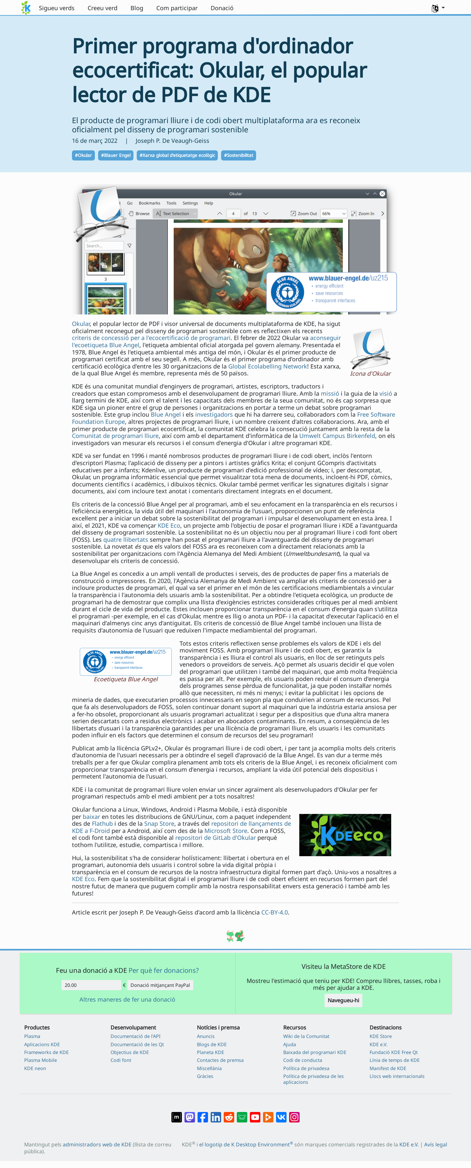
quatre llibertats (125, 539)
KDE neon (35, 1068)
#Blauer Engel (116, 155)
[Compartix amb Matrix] (176, 1114)
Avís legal (435, 1144)
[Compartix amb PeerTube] (268, 1114)
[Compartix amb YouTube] (255, 1114)
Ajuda (289, 1044)
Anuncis (206, 1036)
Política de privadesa (306, 1068)
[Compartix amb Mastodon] (189, 1114)
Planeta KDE (210, 1052)
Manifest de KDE (388, 1068)
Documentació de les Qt (137, 1044)
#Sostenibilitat (238, 155)
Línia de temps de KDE (395, 1060)
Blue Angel (166, 414)
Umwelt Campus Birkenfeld (337, 436)
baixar (91, 816)
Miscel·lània (209, 1068)
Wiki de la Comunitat (306, 1036)
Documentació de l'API (136, 1036)
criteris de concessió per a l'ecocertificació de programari (151, 338)
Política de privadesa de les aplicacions (313, 1079)
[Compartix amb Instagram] (294, 1114)
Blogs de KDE (212, 1044)
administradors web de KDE (97, 1144)
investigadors (214, 414)
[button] (438, 8)
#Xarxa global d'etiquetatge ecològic (177, 155)
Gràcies (205, 1076)
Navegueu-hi (343, 1000)
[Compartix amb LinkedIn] (216, 1114)
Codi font (121, 1060)
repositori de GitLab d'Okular (215, 837)
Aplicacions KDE (42, 1044)
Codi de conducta (302, 1060)
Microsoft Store (225, 831)
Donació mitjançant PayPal (160, 985)
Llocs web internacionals (397, 1076)
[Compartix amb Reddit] (229, 1114)
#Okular (83, 155)
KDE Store (381, 1036)
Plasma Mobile (40, 1060)
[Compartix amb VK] (281, 1114)
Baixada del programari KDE (314, 1052)
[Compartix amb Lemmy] (242, 1114)
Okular (81, 324)
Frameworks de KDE (46, 1052)
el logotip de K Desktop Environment (246, 1144)
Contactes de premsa (220, 1060)
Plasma (32, 1036)
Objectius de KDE (130, 1052)
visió (385, 393)
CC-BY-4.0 (274, 912)
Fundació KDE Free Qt (394, 1052)
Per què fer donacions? (164, 970)
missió (330, 393)
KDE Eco (169, 525)
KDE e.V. (379, 1044)
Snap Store (159, 823)
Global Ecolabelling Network (267, 366)
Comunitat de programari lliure (115, 436)
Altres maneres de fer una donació (127, 999)
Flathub (102, 823)
